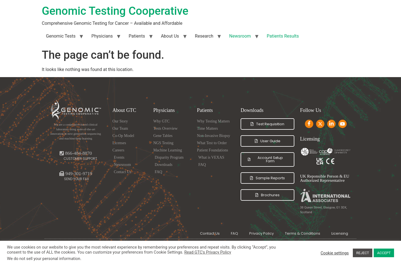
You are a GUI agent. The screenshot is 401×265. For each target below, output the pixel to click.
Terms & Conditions (302, 233)
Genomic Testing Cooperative (115, 11)
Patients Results (283, 36)
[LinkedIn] (331, 124)
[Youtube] (342, 124)
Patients (137, 36)
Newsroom (240, 36)
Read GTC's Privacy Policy (207, 252)
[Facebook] (309, 124)
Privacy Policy (261, 233)
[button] (75, 173)
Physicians (102, 36)
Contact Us (210, 233)
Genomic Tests (60, 36)
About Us (170, 36)
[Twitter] (320, 124)
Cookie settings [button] (335, 253)
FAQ (234, 233)
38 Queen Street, (311, 207)
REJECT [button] (362, 253)
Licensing (339, 233)
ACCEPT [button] (384, 253)
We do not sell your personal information (43, 258)
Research (204, 36)
